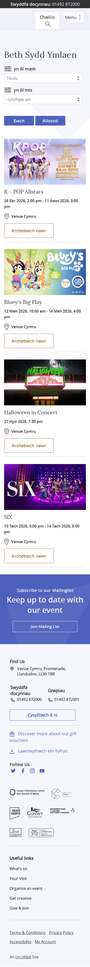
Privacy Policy (61, 932)
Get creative (20, 898)
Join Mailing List (45, 626)
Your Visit (18, 878)
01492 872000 (45, 4)
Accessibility (20, 941)
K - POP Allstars (23, 192)
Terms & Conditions (28, 932)
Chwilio (47, 17)
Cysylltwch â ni (42, 715)
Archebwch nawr (29, 230)
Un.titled (23, 957)
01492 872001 (66, 699)
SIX (8, 517)
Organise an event (26, 888)
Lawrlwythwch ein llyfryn (43, 751)
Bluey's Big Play (23, 302)
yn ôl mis (23, 90)
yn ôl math (25, 69)
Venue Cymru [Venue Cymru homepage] (20, 19)
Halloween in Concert (31, 412)
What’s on (19, 868)
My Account (45, 941)
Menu (72, 17)
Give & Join (19, 908)
